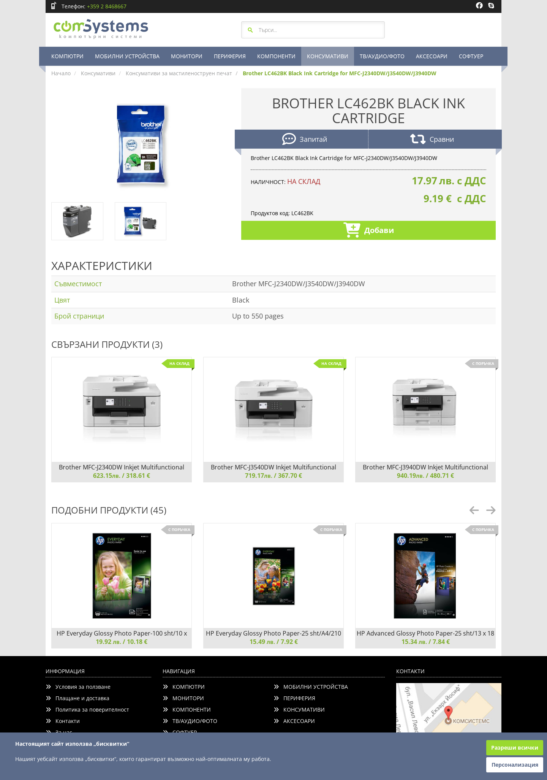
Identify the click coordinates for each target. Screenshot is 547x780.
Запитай (304, 140)
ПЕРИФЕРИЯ (230, 56)
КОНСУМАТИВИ (327, 56)
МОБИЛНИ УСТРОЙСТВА (127, 56)
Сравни (432, 140)
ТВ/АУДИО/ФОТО (382, 56)
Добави (368, 230)
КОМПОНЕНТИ (276, 56)
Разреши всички (514, 747)
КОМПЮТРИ (67, 56)
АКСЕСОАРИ (431, 56)
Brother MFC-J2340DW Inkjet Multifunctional (121, 467)
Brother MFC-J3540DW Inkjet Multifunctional (273, 467)
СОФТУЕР (471, 56)
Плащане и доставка (77, 698)
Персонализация (515, 764)
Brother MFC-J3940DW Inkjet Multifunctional (425, 467)
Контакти (63, 721)
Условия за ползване (78, 686)
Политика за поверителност (87, 709)
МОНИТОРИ (186, 56)
